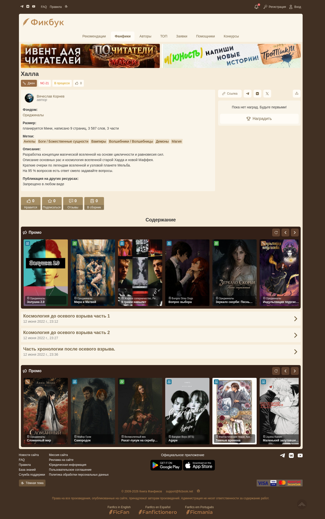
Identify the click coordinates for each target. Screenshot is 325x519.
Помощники (205, 36)
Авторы (145, 36)
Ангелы (29, 141)
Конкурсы (231, 36)
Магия (176, 141)
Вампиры (98, 141)
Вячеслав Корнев (51, 96)
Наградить (259, 119)
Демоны (162, 141)
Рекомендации (94, 36)
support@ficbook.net (179, 491)
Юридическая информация (67, 465)
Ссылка (229, 93)
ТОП (163, 36)
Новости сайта (29, 455)
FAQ (44, 7)
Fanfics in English (119, 510)
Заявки (181, 36)
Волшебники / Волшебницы (131, 141)
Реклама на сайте (61, 460)
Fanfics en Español (158, 510)
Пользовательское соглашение (70, 469)
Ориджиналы (33, 115)
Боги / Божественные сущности (63, 141)
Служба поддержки (32, 474)
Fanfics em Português (199, 510)
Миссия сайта (58, 455)
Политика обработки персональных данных (79, 474)
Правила (56, 7)
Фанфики (123, 36)
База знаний (27, 469)
